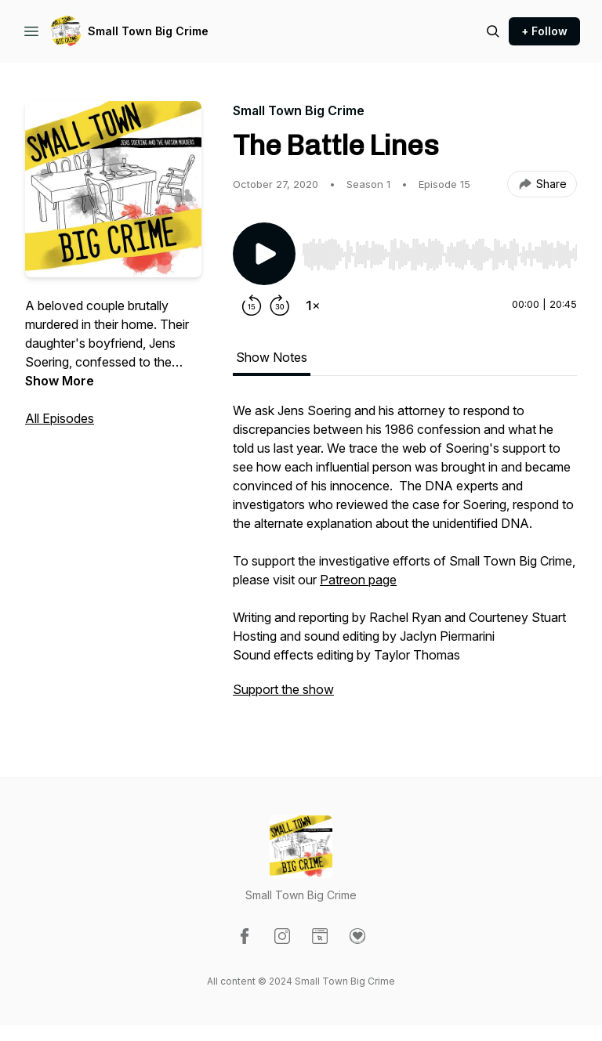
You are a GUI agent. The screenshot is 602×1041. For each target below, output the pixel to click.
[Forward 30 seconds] (280, 305)
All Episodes (59, 418)
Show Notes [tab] (271, 357)
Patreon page (358, 579)
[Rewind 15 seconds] (252, 305)
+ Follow (544, 31)
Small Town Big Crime (148, 31)
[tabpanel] (405, 557)
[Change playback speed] (312, 305)
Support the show (283, 689)
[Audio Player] (439, 250)
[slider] (439, 254)
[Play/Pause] (264, 253)
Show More (59, 381)
